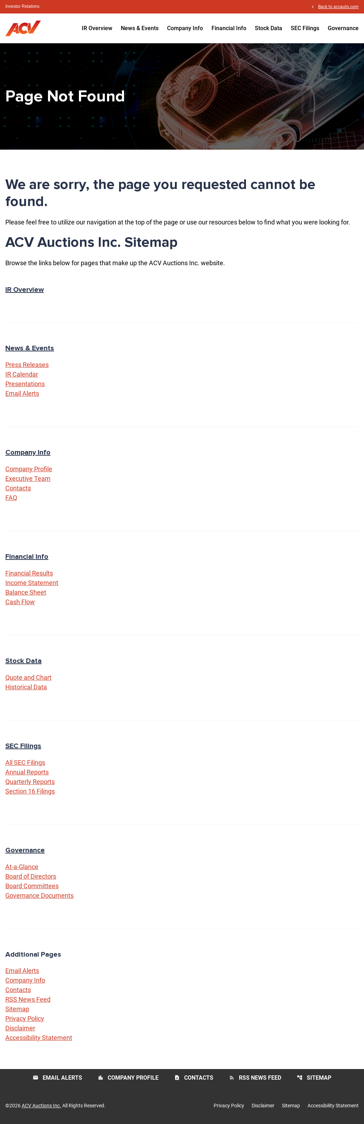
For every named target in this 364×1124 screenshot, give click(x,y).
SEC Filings (305, 28)
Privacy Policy (24, 1018)
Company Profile (28, 469)
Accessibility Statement (38, 1037)
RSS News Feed (27, 999)
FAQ (11, 497)
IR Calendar (21, 374)
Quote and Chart (28, 677)
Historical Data (26, 687)
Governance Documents (39, 895)
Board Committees (32, 886)
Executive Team (27, 478)
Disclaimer (20, 1028)
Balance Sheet (25, 592)
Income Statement (31, 582)
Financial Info (229, 28)
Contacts (18, 488)
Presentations (25, 384)
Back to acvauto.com (338, 6)
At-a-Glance (21, 866)
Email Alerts (22, 393)
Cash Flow (20, 602)
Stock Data (268, 28)
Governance (343, 28)
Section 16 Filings (30, 791)
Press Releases (27, 364)
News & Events (140, 28)
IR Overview (97, 28)
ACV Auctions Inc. (41, 1105)
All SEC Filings (25, 762)
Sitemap (17, 1009)
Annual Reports (27, 772)
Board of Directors (30, 876)
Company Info (185, 28)
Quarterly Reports (30, 781)
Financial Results (29, 573)
